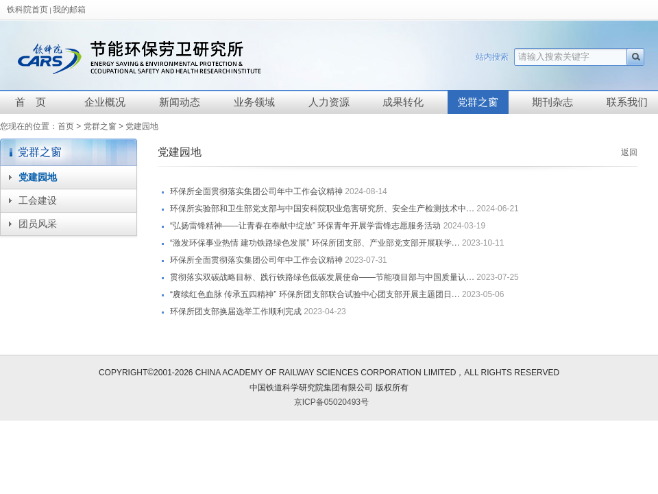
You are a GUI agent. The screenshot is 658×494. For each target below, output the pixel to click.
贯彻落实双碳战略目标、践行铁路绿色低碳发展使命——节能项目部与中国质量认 (322, 277)
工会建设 (38, 201)
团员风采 (38, 224)
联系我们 (627, 102)
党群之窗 (477, 102)
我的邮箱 (69, 9)
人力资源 (329, 102)
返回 (629, 152)
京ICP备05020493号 (331, 402)
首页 (66, 126)
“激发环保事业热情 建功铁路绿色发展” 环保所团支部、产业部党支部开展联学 (315, 243)
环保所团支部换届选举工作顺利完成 (236, 311)
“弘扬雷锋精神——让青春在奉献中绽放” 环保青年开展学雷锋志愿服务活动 (305, 226)
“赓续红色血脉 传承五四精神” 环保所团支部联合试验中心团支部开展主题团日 (315, 294)
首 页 (30, 102)
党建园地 (141, 126)
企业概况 (104, 102)
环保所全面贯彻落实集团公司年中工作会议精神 (256, 191)
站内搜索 (492, 57)
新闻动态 (179, 102)
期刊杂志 (552, 102)
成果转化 (403, 102)
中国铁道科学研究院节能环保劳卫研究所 (190, 57)
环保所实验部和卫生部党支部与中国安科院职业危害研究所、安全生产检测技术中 (322, 208)
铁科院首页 (27, 9)
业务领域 (254, 102)
